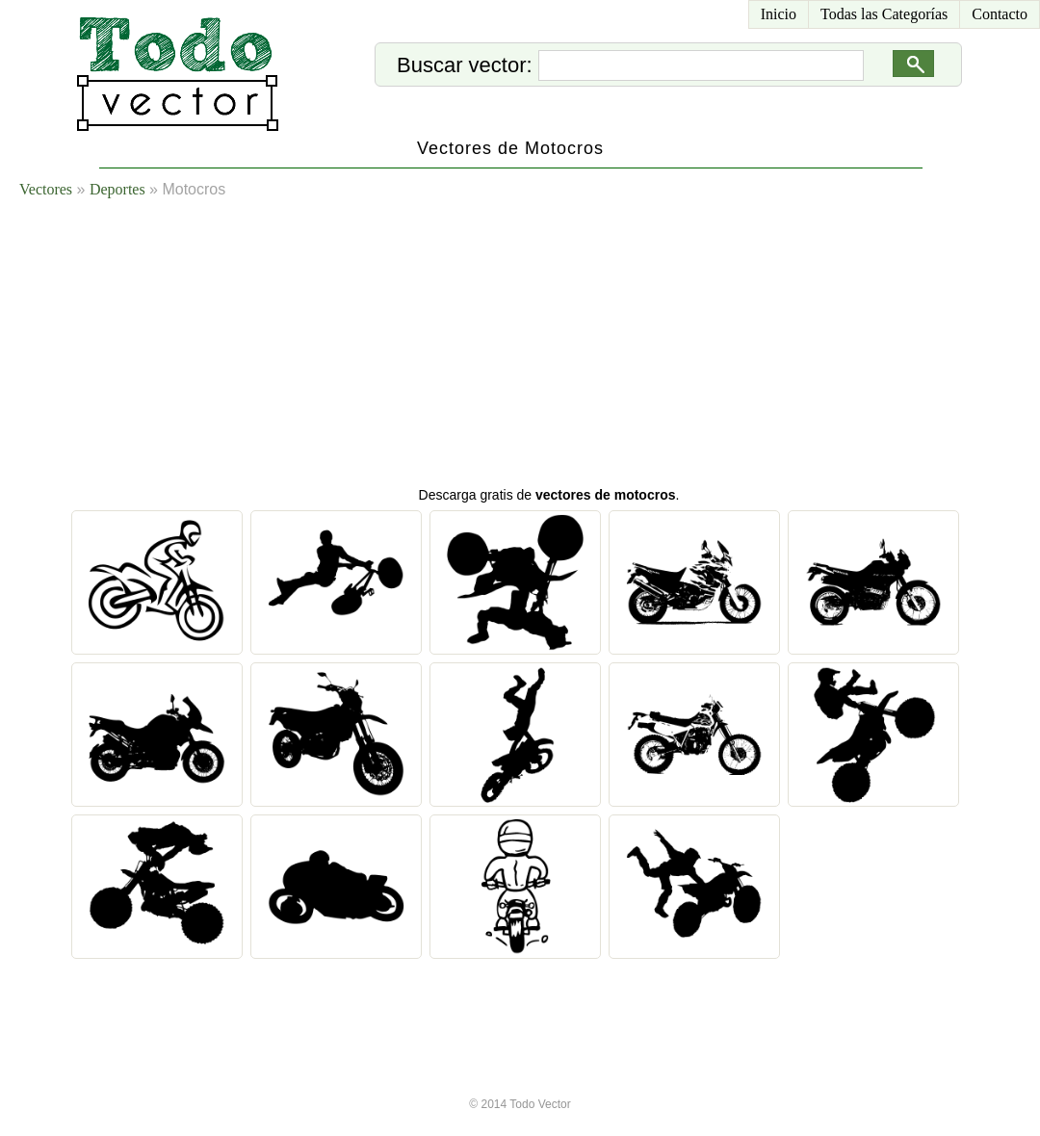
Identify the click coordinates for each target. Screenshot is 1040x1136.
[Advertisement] (466, 346)
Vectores (45, 189)
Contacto (999, 14)
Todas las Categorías (884, 14)
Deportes (117, 189)
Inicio (778, 14)
